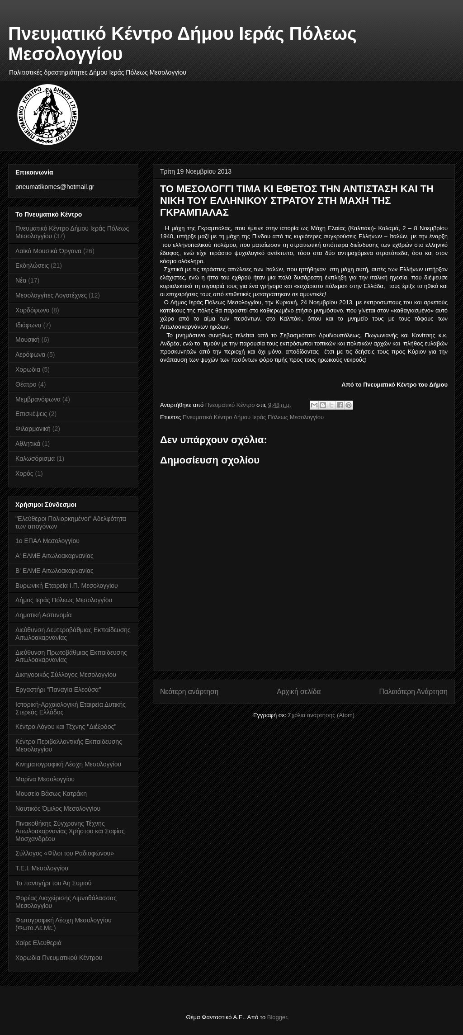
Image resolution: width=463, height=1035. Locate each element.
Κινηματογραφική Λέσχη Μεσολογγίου (68, 764)
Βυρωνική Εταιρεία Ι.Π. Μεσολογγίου (66, 585)
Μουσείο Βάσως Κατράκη (51, 793)
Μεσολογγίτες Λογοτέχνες (51, 295)
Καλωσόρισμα (35, 458)
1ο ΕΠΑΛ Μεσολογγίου (47, 540)
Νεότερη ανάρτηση (189, 691)
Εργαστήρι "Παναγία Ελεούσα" (58, 689)
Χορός (24, 473)
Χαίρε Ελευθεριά (38, 942)
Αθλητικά (27, 443)
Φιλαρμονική (33, 428)
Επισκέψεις (31, 413)
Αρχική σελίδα (299, 691)
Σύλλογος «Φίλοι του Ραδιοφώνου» (64, 853)
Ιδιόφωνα (28, 325)
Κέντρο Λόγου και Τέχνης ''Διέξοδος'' (66, 726)
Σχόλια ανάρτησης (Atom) (321, 715)
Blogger (277, 1017)
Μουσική (27, 339)
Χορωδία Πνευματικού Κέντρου (58, 957)
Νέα (20, 280)
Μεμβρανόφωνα (38, 399)
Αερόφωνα (30, 354)
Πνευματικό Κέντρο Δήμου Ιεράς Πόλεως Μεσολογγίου (253, 417)
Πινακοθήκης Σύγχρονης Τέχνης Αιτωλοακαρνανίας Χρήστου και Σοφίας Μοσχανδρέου (70, 831)
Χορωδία (27, 369)
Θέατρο (26, 384)
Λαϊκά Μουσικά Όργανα (48, 251)
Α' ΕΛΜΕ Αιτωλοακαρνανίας (54, 555)
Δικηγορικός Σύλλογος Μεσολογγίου (65, 674)
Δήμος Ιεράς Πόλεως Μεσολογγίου (63, 600)
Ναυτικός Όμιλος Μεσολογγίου (57, 808)
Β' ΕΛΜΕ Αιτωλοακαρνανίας (54, 570)
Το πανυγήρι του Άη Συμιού (53, 883)
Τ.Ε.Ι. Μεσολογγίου (41, 868)
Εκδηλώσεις (32, 265)
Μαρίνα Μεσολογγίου (45, 779)
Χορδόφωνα (32, 310)
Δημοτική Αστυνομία (43, 615)
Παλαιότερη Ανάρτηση (413, 691)
